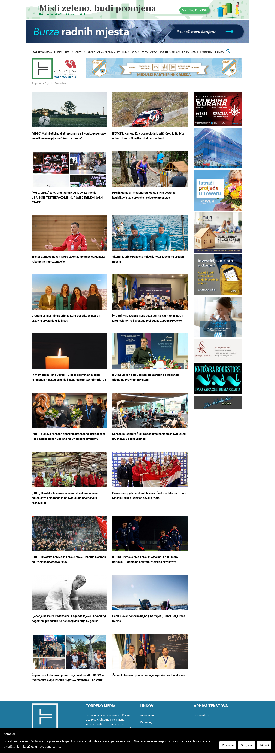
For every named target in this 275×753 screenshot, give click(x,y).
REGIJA (69, 52)
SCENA (135, 52)
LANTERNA (206, 52)
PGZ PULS (165, 52)
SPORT (91, 52)
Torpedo (36, 83)
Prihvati (264, 745)
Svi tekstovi (201, 715)
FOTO (144, 52)
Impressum (147, 715)
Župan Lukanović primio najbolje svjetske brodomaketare (148, 675)
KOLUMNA (123, 52)
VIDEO (153, 52)
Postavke (228, 745)
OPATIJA (80, 52)
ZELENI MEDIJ (190, 52)
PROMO (219, 52)
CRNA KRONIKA (106, 52)
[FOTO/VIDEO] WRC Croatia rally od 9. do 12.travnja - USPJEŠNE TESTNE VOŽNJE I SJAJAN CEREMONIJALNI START (67, 197)
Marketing (146, 722)
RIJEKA (58, 52)
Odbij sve (246, 745)
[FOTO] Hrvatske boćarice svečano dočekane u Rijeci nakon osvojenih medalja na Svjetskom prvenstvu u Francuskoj (65, 498)
